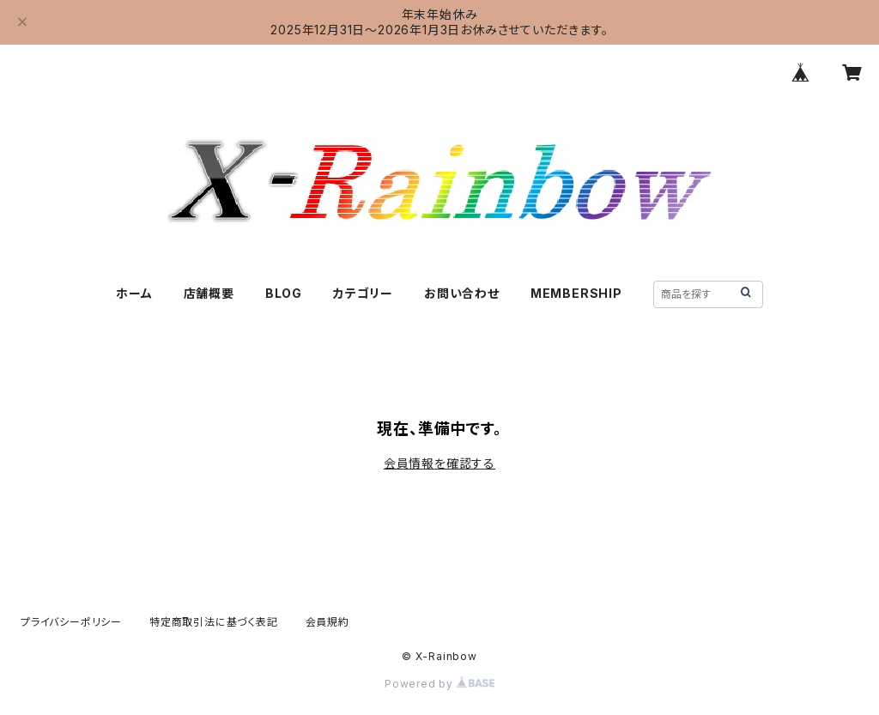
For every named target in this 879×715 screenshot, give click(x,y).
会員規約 (327, 621)
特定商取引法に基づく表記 (213, 621)
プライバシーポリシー (71, 621)
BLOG (283, 293)
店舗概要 (209, 293)
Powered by (439, 683)
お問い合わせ (462, 293)
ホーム (134, 293)
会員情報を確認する (439, 463)
